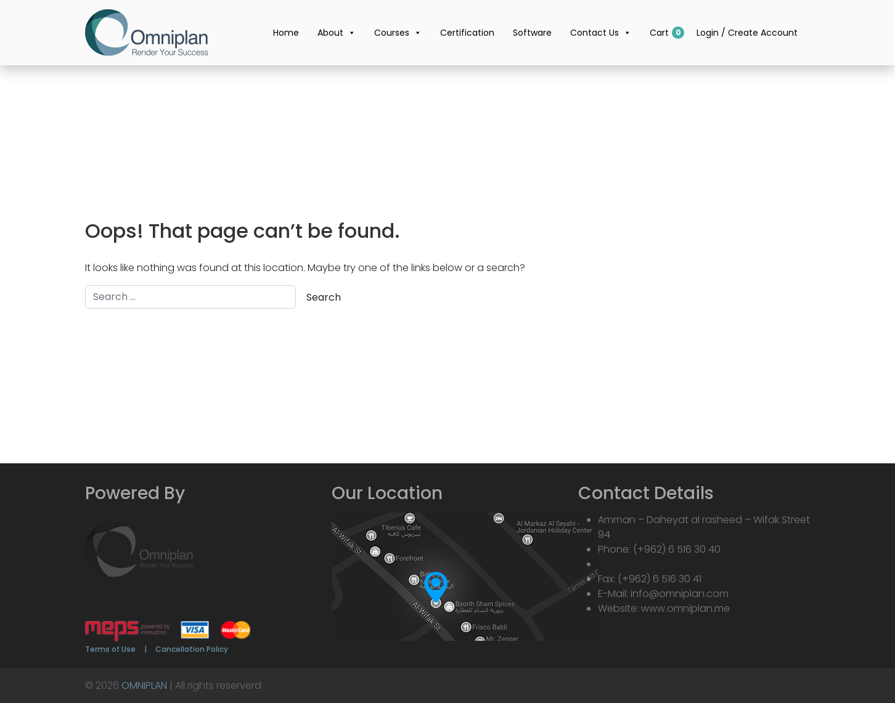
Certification (467, 32)
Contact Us (600, 32)
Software (532, 32)
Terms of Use (110, 649)
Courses (398, 32)
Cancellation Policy (191, 649)
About (336, 32)
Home (286, 32)
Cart (659, 32)
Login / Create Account (747, 32)
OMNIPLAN (144, 685)
